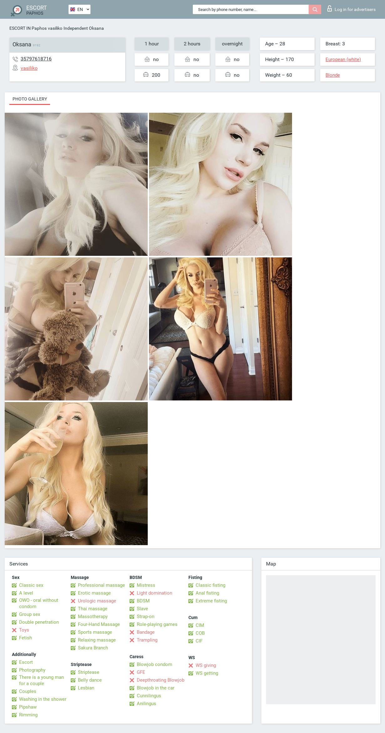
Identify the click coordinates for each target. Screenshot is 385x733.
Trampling (147, 640)
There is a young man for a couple (41, 680)
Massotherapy (93, 616)
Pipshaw (28, 707)
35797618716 (36, 59)
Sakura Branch (93, 648)
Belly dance (90, 680)
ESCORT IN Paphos (28, 28)
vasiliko (55, 28)
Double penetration (39, 622)
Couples (27, 691)
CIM (200, 625)
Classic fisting (210, 585)
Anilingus (146, 703)
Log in (351, 8)
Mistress (146, 585)
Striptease (88, 672)
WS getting (207, 673)
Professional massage (101, 585)
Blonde (333, 75)
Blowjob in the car (155, 688)
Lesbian (86, 688)
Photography (32, 670)
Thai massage (92, 609)
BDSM (143, 601)
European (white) (343, 59)
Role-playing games (157, 624)
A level (26, 593)
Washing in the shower (42, 699)
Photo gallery (30, 98)
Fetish (25, 638)
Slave (142, 609)
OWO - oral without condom (38, 603)
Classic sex (31, 585)
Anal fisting (207, 593)
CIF (199, 641)
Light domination (154, 593)
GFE (141, 672)
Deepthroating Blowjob (160, 680)
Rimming (28, 715)
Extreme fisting (211, 601)
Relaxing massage (97, 640)
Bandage (146, 632)
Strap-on (145, 616)
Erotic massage (94, 593)
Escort (26, 662)
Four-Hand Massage (99, 624)
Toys (24, 630)
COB (200, 633)
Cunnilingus (149, 696)
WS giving (206, 665)
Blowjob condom (154, 664)
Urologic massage (97, 601)
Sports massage (95, 632)
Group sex (29, 614)
